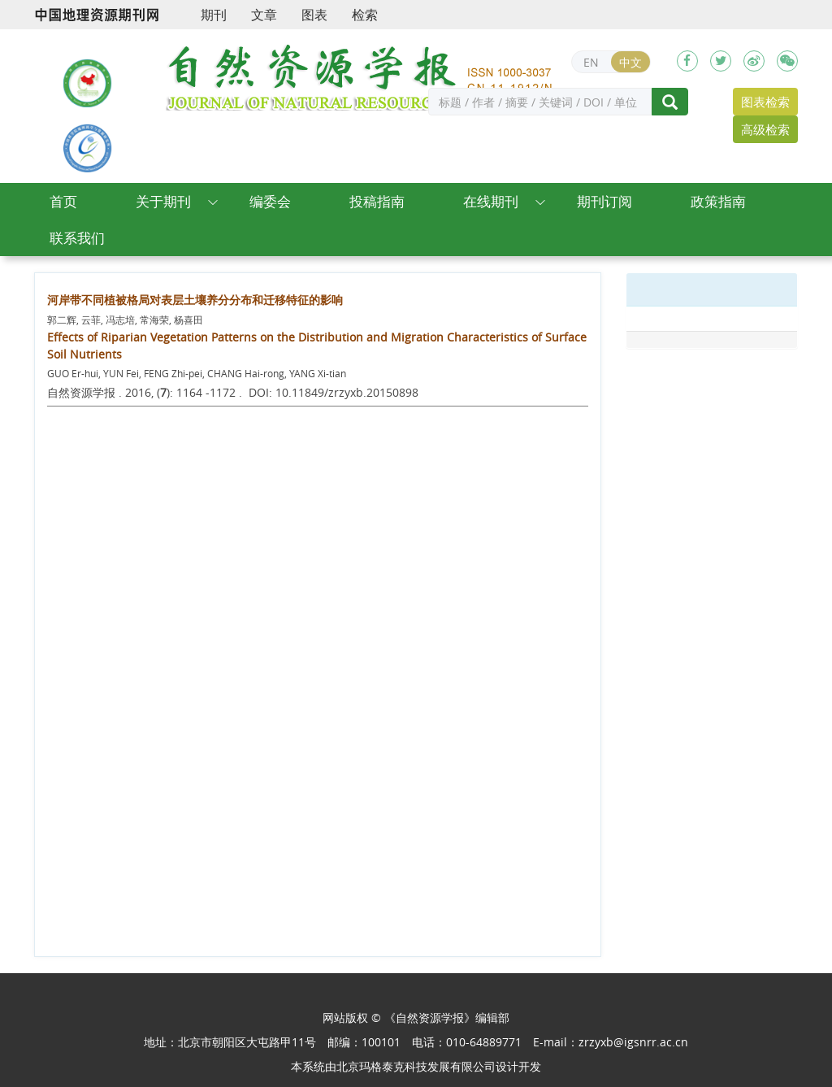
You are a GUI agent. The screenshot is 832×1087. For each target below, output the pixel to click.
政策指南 (718, 201)
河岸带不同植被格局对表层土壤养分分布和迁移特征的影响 (195, 299)
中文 (630, 62)
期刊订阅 (604, 201)
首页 (63, 201)
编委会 (270, 201)
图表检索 (765, 101)
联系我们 (77, 237)
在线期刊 (490, 201)
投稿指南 (377, 201)
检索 (365, 15)
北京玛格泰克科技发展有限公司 (416, 1066)
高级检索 (765, 129)
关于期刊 (163, 201)
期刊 (214, 15)
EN (591, 62)
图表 (314, 15)
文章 (264, 15)
